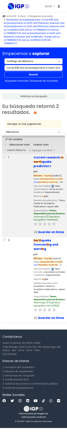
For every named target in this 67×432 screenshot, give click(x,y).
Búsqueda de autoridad (44, 80)
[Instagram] (21, 401)
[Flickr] (59, 401)
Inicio (23, 16)
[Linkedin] (28, 401)
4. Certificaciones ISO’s (15, 379)
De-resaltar (13, 139)
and (48, 180)
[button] (50, 6)
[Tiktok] (44, 401)
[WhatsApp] (51, 401)
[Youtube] (36, 401)
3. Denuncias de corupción (18, 375)
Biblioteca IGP (9, 6)
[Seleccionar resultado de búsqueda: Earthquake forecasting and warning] (4, 240)
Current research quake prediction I (49, 161)
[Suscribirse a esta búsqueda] (35, 112)
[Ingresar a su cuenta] (59, 6)
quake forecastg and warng (46, 244)
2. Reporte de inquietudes (17, 371)
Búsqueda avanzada (41, 16)
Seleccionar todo (19, 144)
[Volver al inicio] (57, 421)
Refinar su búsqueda (34, 96)
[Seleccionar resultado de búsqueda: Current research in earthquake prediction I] (4, 157)
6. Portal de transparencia (17, 388)
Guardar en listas (49, 232)
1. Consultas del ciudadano (18, 367)
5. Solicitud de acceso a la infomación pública (30, 383)
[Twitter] (13, 401)
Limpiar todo (41, 144)
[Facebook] (5, 401)
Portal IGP (9, 16)
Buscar (33, 74)
